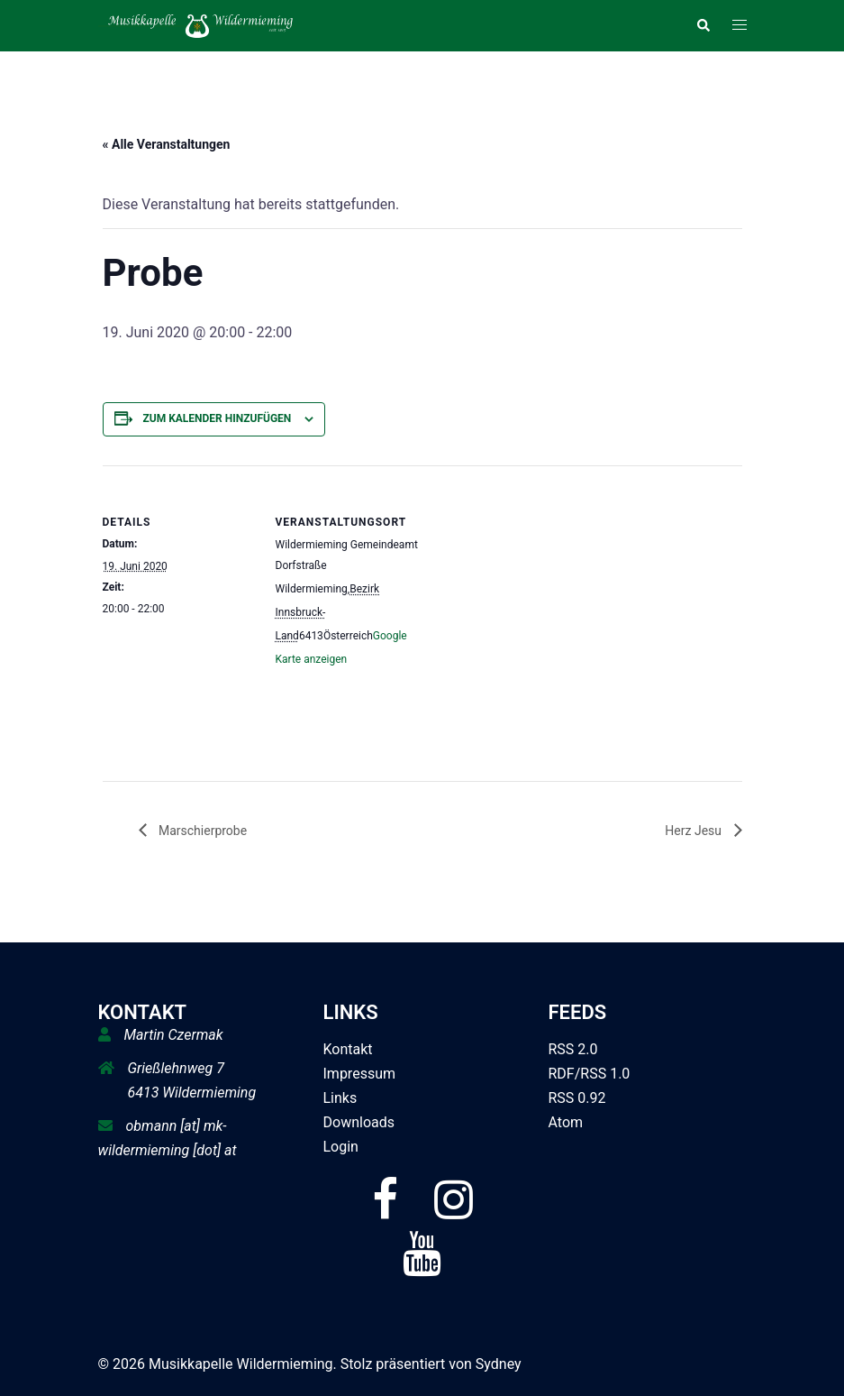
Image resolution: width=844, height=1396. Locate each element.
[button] (702, 25)
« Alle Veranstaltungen (167, 144)
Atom (566, 1122)
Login (340, 1146)
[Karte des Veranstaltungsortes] (544, 590)
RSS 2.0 (573, 1049)
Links (340, 1098)
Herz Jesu (694, 830)
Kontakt (348, 1049)
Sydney (499, 1364)
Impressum (359, 1073)
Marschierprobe (202, 830)
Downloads (359, 1122)
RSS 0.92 (577, 1098)
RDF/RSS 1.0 (590, 1073)
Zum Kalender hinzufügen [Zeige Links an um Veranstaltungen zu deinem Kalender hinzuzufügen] (216, 418)
